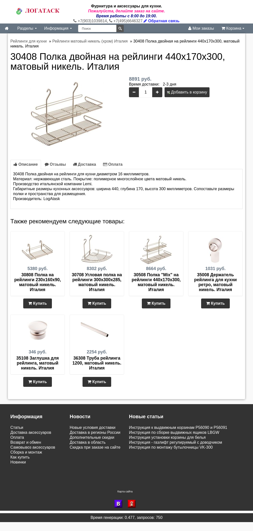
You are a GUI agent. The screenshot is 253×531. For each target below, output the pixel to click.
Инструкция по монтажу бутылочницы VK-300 (171, 447)
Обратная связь (161, 21)
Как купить (20, 457)
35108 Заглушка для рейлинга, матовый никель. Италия (37, 363)
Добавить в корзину (187, 92)
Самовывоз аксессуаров (32, 447)
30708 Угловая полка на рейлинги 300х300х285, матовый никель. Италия (97, 282)
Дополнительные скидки (92, 437)
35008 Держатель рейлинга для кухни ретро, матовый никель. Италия (215, 282)
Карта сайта (124, 500)
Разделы (27, 28)
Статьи (16, 427)
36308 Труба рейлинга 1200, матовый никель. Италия (96, 363)
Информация (58, 28)
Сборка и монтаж (26, 452)
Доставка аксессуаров (30, 432)
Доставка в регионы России (95, 432)
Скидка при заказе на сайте (95, 447)
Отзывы (55, 164)
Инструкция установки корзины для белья (167, 437)
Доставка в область (87, 442)
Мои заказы (201, 28)
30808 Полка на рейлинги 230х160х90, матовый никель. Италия (37, 282)
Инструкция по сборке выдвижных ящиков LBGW (174, 432)
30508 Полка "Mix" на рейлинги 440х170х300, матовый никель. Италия (156, 282)
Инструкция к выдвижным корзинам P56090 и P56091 (178, 427)
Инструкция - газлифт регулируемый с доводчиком (175, 442)
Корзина (232, 28)
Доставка (84, 164)
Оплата (113, 164)
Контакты (18, 482)
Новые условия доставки (92, 427)
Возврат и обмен (25, 442)
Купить (37, 303)
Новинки (18, 462)
